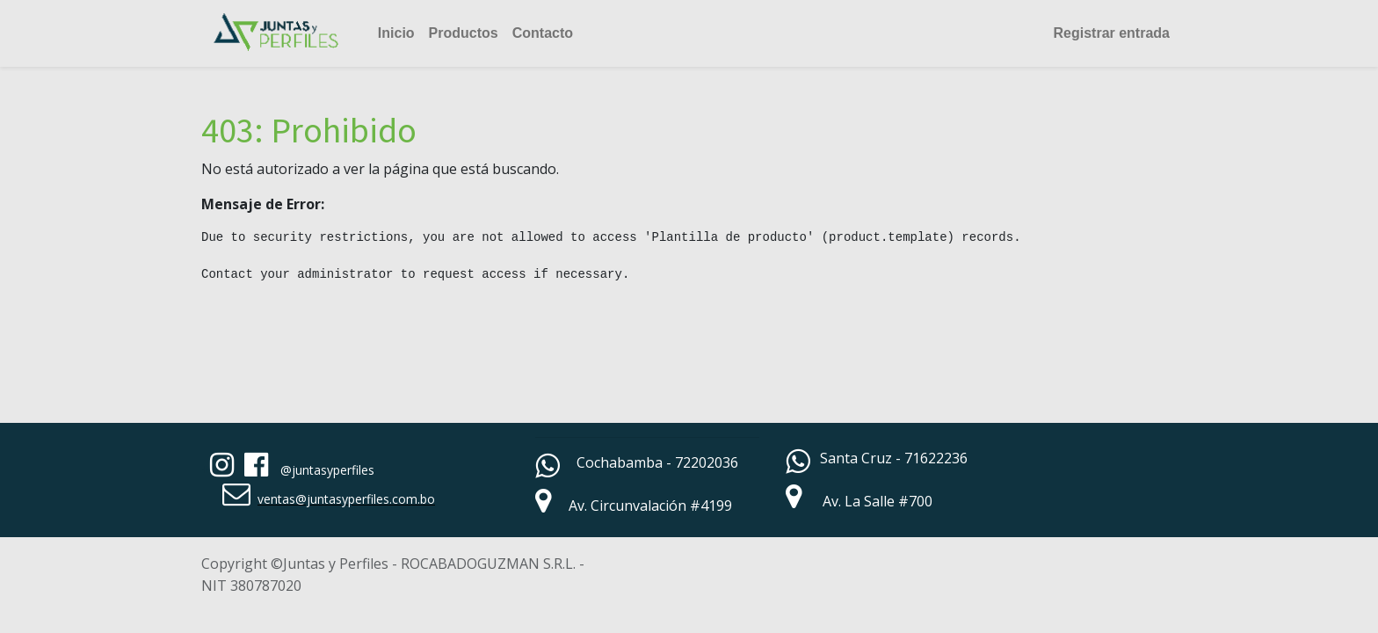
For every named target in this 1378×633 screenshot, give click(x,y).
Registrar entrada (1112, 32)
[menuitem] (396, 33)
